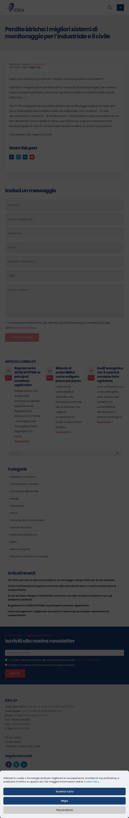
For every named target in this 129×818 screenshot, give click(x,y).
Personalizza (64, 810)
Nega (64, 801)
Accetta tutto (65, 791)
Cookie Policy (91, 781)
